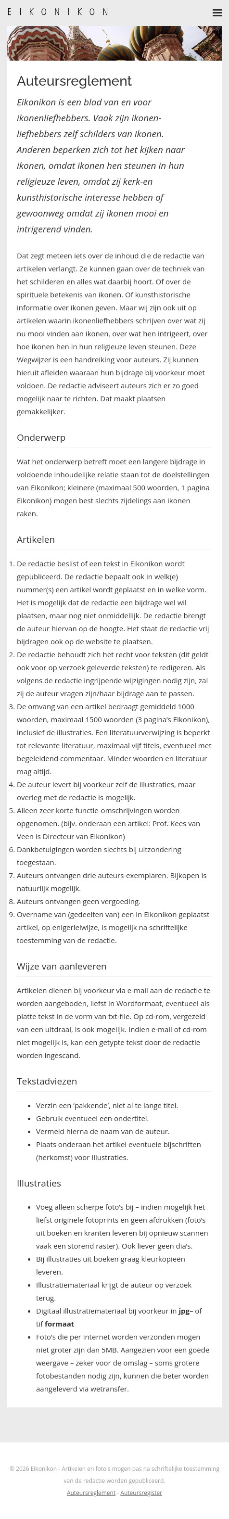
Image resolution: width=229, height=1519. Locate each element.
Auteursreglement (91, 1493)
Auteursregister (141, 1493)
